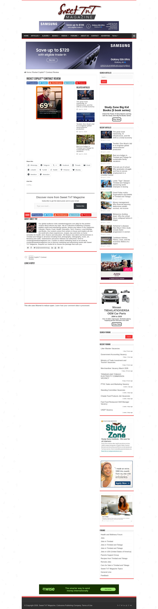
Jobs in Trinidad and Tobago (112, 545)
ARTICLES (35, 36)
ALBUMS (45, 36)
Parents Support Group (110, 555)
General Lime (106, 572)
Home (27, 72)
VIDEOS (64, 36)
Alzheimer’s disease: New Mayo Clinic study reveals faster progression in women (122, 229)
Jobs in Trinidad (107, 541)
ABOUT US (85, 36)
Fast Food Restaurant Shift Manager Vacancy (115, 403)
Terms (114, 36)
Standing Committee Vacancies (113, 390)
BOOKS (55, 36)
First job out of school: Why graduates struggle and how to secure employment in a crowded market (116, 171)
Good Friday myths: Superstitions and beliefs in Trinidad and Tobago (122, 195)
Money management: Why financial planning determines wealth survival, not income (121, 205)
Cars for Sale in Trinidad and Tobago (115, 565)
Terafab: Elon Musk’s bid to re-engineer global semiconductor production (85, 126)
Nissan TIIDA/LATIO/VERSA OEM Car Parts (116, 310)
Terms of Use (87, 605)
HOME (26, 36)
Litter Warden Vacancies (110, 348)
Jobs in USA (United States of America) (116, 552)
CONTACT (95, 36)
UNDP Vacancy (107, 410)
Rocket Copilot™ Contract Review (40, 257)
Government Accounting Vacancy (114, 354)
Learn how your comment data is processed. (72, 305)
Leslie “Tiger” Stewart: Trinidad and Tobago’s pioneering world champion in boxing (121, 184)
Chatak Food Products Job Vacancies (115, 396)
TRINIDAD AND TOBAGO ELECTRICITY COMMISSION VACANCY (112, 376)
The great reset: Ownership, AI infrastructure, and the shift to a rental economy (85, 104)
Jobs (103, 538)
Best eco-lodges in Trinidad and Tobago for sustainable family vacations (85, 148)
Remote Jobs (106, 562)
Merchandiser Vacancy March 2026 (114, 368)
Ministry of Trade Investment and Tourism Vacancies (113, 361)
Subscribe (80, 206)
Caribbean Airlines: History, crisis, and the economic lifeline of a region (121, 241)
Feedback (105, 575)
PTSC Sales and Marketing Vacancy (115, 384)
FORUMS (74, 36)
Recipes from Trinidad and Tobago (114, 558)
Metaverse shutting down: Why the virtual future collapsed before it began (122, 217)
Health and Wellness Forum (111, 535)
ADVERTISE (105, 36)
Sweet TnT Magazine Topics (112, 569)
